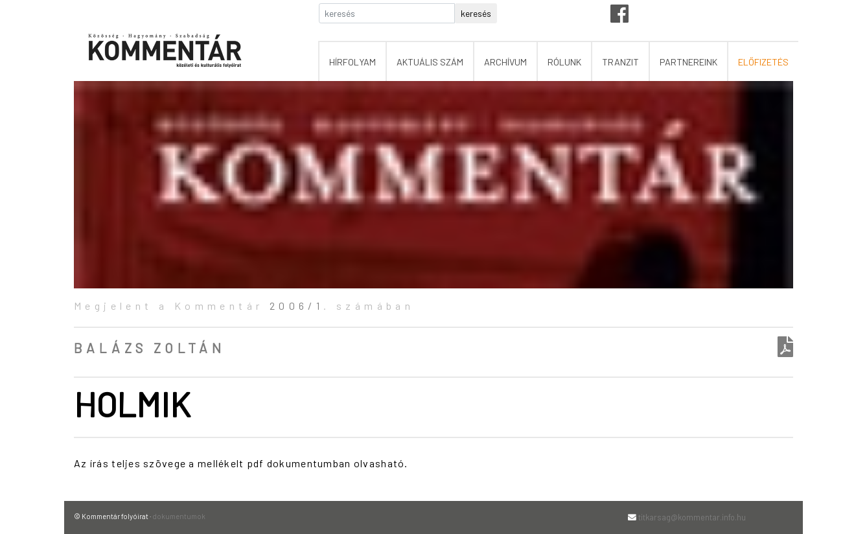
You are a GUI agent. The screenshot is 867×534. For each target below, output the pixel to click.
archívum (505, 61)
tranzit (620, 61)
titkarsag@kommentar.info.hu (692, 517)
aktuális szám (430, 61)
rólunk (564, 61)
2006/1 (296, 305)
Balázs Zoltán (149, 348)
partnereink (688, 61)
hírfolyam (352, 61)
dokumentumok (178, 516)
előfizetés (763, 61)
